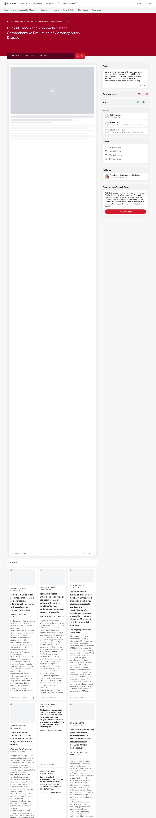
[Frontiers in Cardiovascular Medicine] (125, 176)
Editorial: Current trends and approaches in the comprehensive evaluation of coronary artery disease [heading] (39, 78)
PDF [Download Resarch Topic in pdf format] (139, 94)
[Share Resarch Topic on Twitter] (138, 102)
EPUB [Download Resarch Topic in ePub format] (146, 94)
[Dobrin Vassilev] (125, 116)
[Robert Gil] (125, 123)
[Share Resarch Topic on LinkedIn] (144, 102)
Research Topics (63, 21)
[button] (29, 56)
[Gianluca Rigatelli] (125, 131)
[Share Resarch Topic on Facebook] (141, 102)
